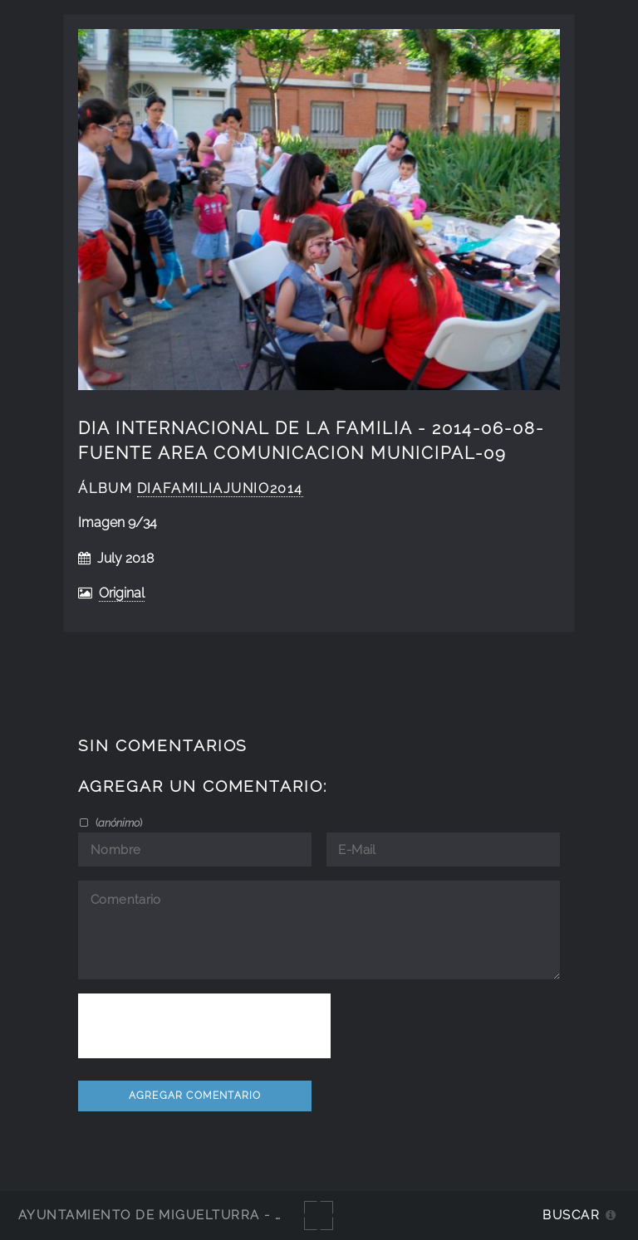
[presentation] (204, 1025)
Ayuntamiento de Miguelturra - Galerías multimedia (227, 1215)
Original (122, 593)
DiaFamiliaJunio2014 (220, 488)
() (117, 822)
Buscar (571, 1215)
